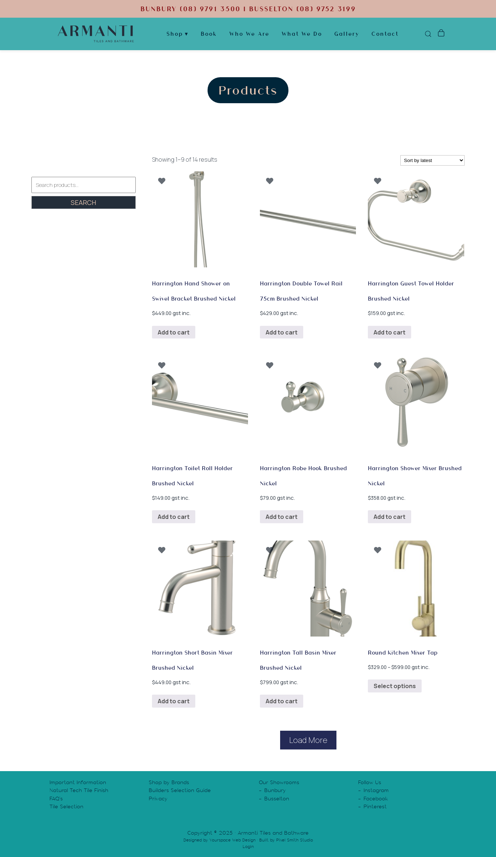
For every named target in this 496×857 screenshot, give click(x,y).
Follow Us (369, 782)
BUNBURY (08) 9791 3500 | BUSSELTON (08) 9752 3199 (248, 9)
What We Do (302, 34)
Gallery (346, 34)
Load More (308, 740)
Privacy (158, 798)
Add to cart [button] (174, 332)
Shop (174, 34)
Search (83, 202)
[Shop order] (432, 160)
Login (248, 846)
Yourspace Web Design (232, 840)
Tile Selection (66, 806)
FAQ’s (56, 798)
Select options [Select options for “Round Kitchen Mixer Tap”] (395, 686)
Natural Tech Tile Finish (78, 790)
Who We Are (249, 34)
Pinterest (375, 806)
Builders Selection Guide (180, 790)
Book (209, 34)
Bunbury (275, 790)
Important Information (77, 782)
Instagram (376, 790)
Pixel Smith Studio (294, 840)
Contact (385, 34)
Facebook (376, 798)
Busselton (276, 798)
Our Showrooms (279, 782)
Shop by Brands (169, 782)
